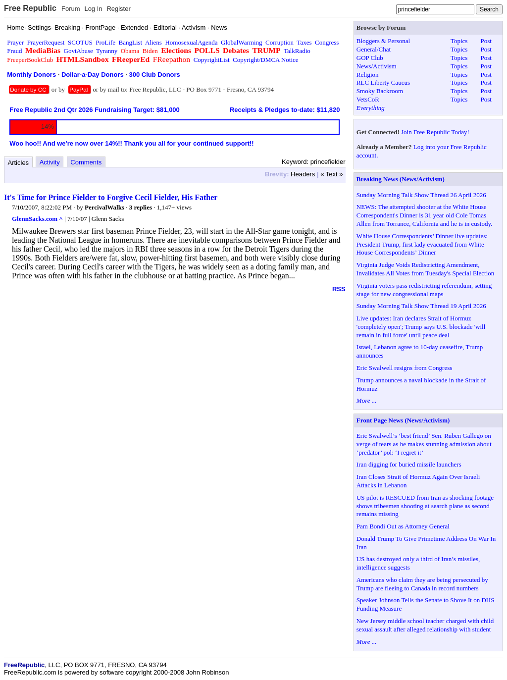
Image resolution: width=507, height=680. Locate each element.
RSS (339, 289)
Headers (303, 174)
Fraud (14, 50)
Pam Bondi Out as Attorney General (403, 526)
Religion (367, 74)
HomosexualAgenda (191, 42)
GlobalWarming (241, 42)
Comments (85, 162)
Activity (50, 162)
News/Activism (376, 66)
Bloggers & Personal (383, 41)
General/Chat (373, 49)
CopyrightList (212, 59)
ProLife (105, 42)
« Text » (331, 174)
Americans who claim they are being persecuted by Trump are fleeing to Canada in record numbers (422, 584)
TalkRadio (297, 50)
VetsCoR (367, 99)
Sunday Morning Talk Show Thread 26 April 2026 (421, 195)
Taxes (304, 42)
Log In (93, 8)
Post (485, 41)
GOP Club (369, 57)
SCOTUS (80, 42)
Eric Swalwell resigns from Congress (404, 367)
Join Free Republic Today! (435, 132)
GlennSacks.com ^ (37, 218)
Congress (327, 42)
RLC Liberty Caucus (383, 82)
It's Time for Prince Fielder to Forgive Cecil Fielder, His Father (110, 197)
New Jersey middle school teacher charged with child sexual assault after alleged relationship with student (425, 625)
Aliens (153, 42)
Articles (18, 162)
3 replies (140, 207)
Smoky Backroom (379, 91)
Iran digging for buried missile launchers (408, 464)
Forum (70, 8)
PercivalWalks (104, 207)
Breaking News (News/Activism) (400, 179)
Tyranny (106, 50)
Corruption (279, 42)
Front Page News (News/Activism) (403, 420)
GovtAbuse (78, 50)
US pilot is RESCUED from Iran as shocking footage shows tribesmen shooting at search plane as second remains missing (425, 506)
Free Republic (30, 8)
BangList (131, 42)
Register (118, 8)
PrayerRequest (46, 42)
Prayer (15, 42)
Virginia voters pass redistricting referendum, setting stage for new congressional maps (424, 290)
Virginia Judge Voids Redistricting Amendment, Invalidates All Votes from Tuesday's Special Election (425, 269)
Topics (459, 41)
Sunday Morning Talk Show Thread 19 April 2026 (421, 306)
